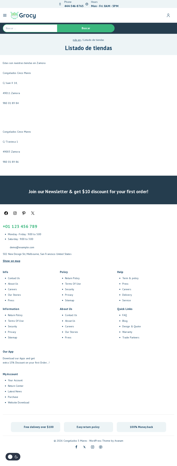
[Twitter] (84, 447)
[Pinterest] (100, 447)
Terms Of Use (16, 320)
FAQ (124, 315)
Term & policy (130, 278)
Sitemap (12, 337)
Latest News (15, 391)
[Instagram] (92, 447)
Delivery (127, 294)
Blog (125, 320)
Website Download (18, 402)
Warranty (127, 332)
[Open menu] (5, 15)
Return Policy (15, 315)
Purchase (13, 397)
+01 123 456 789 (20, 226)
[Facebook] (76, 447)
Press (11, 300)
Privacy (12, 332)
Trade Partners (130, 337)
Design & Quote (131, 326)
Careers (12, 289)
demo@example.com (22, 247)
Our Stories (14, 294)
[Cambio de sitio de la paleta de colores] (13, 456)
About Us (13, 283)
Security (12, 326)
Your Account (15, 380)
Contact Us (14, 278)
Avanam (119, 440)
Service (126, 300)
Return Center (15, 386)
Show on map (11, 261)
